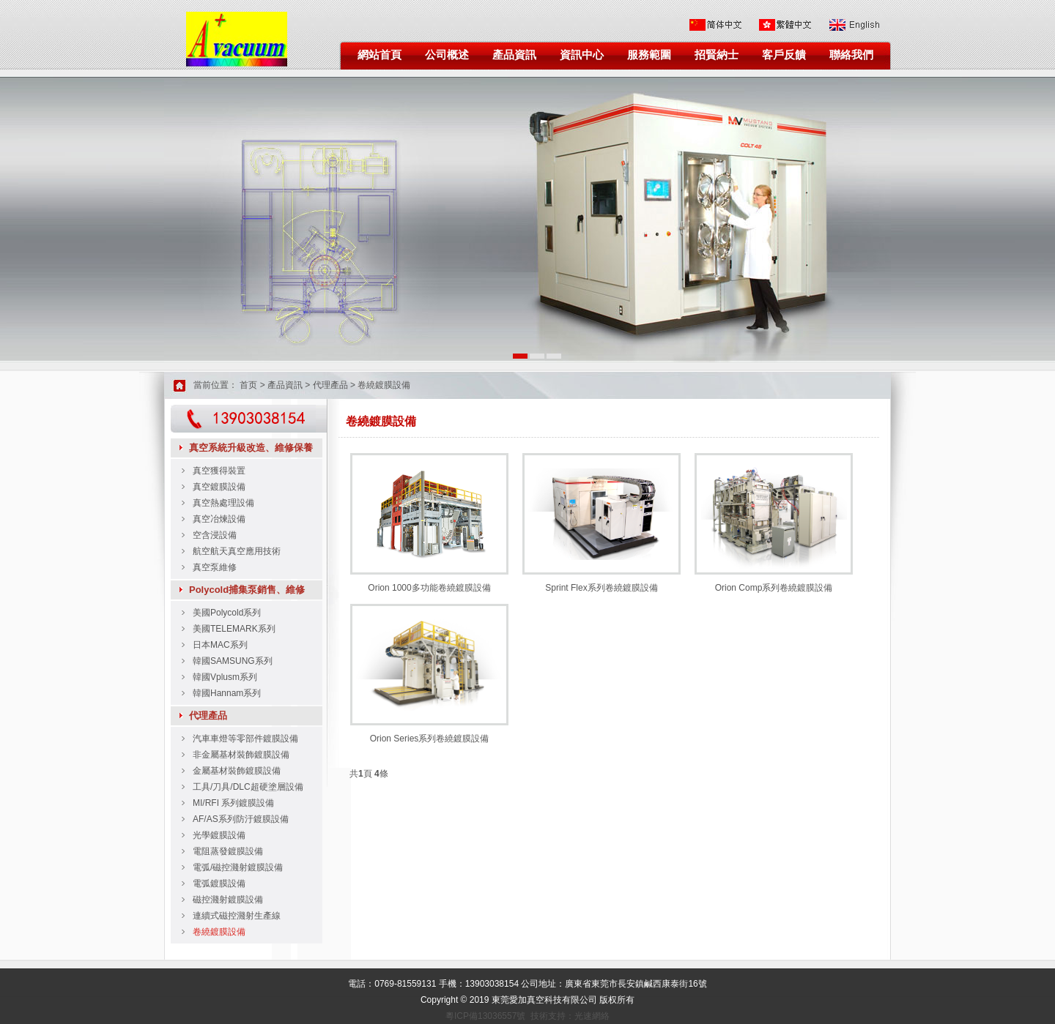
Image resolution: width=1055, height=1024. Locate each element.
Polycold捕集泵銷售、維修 (247, 589)
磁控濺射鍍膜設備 (228, 899)
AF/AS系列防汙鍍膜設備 (241, 819)
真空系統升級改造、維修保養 (251, 447)
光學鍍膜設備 (219, 835)
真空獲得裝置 (219, 471)
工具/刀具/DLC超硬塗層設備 (248, 787)
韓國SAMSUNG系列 (233, 661)
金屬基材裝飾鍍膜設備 (237, 771)
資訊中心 (582, 55)
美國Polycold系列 (227, 613)
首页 (248, 385)
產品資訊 (514, 55)
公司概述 (447, 55)
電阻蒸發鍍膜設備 (228, 851)
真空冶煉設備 (219, 519)
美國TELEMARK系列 (234, 629)
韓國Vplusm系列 (225, 677)
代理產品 (330, 385)
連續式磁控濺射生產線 (237, 916)
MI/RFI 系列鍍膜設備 (233, 803)
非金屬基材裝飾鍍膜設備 (241, 755)
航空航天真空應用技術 (237, 551)
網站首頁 (379, 55)
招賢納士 (716, 55)
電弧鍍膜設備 (219, 883)
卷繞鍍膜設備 (384, 385)
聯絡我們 (851, 55)
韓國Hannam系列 (227, 693)
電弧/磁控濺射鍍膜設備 (238, 867)
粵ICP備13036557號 (485, 1016)
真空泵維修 (215, 567)
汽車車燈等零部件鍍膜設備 (245, 738)
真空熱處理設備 (223, 503)
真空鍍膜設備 (219, 487)
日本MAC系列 (220, 645)
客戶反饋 (784, 55)
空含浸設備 (215, 535)
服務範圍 (649, 55)
